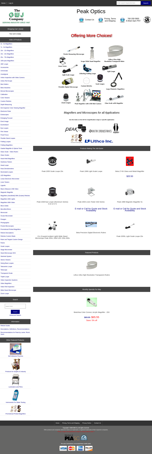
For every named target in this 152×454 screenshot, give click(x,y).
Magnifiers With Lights (8, 199)
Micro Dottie (4, 206)
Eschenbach (5, 125)
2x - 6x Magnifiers (6, 44)
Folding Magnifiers (7, 145)
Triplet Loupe (5, 277)
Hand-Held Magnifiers (8, 158)
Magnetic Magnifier (7, 192)
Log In (11, 3)
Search (15, 299)
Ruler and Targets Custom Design (12, 239)
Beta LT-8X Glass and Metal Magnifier (129, 171)
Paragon (3, 219)
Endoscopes (5, 114)
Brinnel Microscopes (7, 91)
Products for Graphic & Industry (15, 365)
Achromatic (4, 71)
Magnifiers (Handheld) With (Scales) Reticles (15, 195)
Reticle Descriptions (7, 233)
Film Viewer (4, 131)
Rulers (3, 243)
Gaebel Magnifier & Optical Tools (11, 148)
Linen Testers (5, 182)
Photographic (5, 222)
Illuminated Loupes (7, 172)
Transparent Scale (7, 273)
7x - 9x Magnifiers (6, 47)
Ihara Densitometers (7, 168)
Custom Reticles (6, 101)
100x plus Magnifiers (7, 61)
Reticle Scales (5, 325)
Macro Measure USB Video (9, 189)
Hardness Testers (6, 162)
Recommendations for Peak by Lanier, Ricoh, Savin (15, 333)
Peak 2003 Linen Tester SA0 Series (91, 202)
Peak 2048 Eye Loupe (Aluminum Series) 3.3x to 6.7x (52, 203)
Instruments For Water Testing (15, 396)
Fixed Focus (5, 135)
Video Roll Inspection (7, 287)
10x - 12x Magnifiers (7, 50)
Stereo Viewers (5, 260)
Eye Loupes (4, 128)
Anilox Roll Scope (6, 81)
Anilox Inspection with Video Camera (12, 77)
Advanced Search (15, 315)
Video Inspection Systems (9, 280)
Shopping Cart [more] (15, 29)
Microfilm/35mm (6, 209)
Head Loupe (5, 165)
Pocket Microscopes (7, 226)
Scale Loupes (5, 246)
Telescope (4, 270)
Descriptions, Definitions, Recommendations (15, 329)
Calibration (4, 94)
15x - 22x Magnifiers (7, 54)
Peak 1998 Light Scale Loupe (91, 171)
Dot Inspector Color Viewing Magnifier (13, 108)
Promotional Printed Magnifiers (11, 229)
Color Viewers (5, 98)
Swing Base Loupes (7, 263)
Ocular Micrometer (7, 216)
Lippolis (3, 185)
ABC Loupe (4, 64)
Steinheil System (6, 256)
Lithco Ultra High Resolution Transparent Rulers (92, 275)
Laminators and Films (16, 381)
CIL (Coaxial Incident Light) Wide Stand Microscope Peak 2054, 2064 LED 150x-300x (52, 237)
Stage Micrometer (6, 249)
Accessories (5, 67)
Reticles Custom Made (8, 236)
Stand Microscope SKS (8, 253)
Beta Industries (5, 88)
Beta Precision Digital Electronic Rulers (91, 233)
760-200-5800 (133, 19)
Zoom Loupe (5, 293)
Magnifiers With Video (8, 202)
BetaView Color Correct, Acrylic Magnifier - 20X (92, 312)
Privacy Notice (86, 423)
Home (3, 3)
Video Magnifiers (6, 283)
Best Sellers (4, 84)
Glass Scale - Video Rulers (9, 152)
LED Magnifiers (6, 175)
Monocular (4, 212)
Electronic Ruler (6, 111)
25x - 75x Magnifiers (7, 57)
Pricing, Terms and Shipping (70, 423)
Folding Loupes (6, 141)
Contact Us (97, 423)
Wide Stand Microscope (8, 290)
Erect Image (5, 121)
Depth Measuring (6, 104)
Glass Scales (5, 155)
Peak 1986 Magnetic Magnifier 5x (129, 202)
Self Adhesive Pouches (15, 350)
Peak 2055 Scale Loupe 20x (52, 171)
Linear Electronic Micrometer (10, 179)
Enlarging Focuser (6, 118)
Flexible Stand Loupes (8, 138)
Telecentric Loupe (6, 266)
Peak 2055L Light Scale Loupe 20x (130, 236)
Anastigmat (4, 74)
